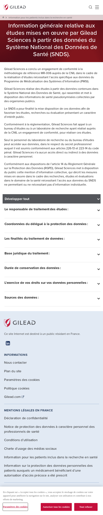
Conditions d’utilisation (21, 440)
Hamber (97, 7)
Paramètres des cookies (22, 379)
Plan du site (12, 371)
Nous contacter (15, 362)
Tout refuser (86, 506)
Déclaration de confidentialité (26, 418)
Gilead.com (12, 397)
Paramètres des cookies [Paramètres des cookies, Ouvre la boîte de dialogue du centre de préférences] (15, 506)
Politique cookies (17, 388)
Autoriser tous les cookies (56, 506)
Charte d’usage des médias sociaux (30, 448)
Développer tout (17, 198)
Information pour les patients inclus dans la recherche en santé (51, 457)
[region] (51, 501)
